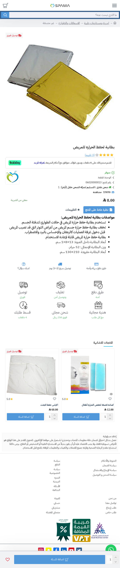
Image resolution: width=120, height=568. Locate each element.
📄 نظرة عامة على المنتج (99, 210)
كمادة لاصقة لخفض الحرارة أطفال (97, 405)
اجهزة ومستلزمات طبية (96, 23)
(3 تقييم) (90, 155)
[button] (110, 550)
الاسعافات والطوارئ (69, 23)
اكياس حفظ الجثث (49, 405)
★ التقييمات (72, 210)
